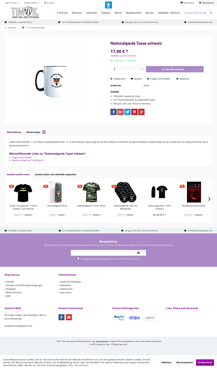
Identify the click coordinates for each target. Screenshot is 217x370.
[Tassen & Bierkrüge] (195, 13)
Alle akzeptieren (184, 362)
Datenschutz (66, 288)
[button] (108, 5)
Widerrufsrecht (13, 292)
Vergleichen (118, 78)
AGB (8, 295)
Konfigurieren (205, 362)
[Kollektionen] (60, 13)
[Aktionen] (77, 13)
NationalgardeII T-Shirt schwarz (159, 207)
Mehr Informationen (78, 365)
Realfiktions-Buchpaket (193, 205)
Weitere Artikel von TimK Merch (26, 160)
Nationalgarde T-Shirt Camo (91, 205)
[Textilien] (106, 13)
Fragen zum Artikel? (158, 78)
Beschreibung (14, 132)
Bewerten (182, 78)
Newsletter (65, 285)
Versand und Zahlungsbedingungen (24, 285)
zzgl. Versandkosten (128, 55)
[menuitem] (206, 3)
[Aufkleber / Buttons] (169, 13)
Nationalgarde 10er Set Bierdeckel (125, 207)
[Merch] (118, 13)
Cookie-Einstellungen (70, 281)
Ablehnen (166, 362)
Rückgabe (11, 288)
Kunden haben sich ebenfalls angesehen (55, 174)
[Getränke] (91, 13)
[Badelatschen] (134, 13)
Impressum (65, 292)
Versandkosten (102, 341)
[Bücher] (150, 13)
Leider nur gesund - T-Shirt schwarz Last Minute (23, 207)
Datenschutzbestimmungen (96, 258)
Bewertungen (36, 132)
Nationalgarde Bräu (57, 205)
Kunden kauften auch (18, 174)
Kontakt (10, 281)
